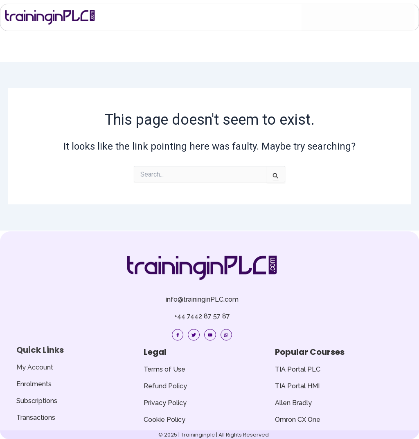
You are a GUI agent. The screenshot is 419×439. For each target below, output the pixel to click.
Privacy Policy (165, 403)
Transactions (35, 417)
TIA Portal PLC (297, 369)
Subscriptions (36, 401)
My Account (34, 367)
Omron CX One (297, 419)
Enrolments (34, 384)
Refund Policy (165, 386)
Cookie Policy (164, 419)
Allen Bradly (293, 403)
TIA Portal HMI (297, 386)
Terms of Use (164, 369)
